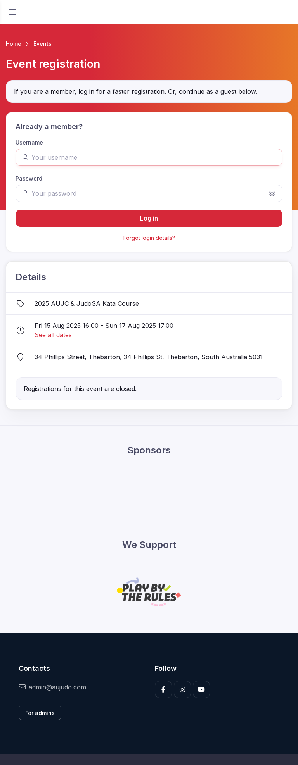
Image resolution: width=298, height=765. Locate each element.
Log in (149, 218)
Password (29, 178)
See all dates (53, 335)
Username (29, 142)
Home (13, 43)
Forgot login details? (149, 237)
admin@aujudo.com (52, 687)
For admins (40, 713)
